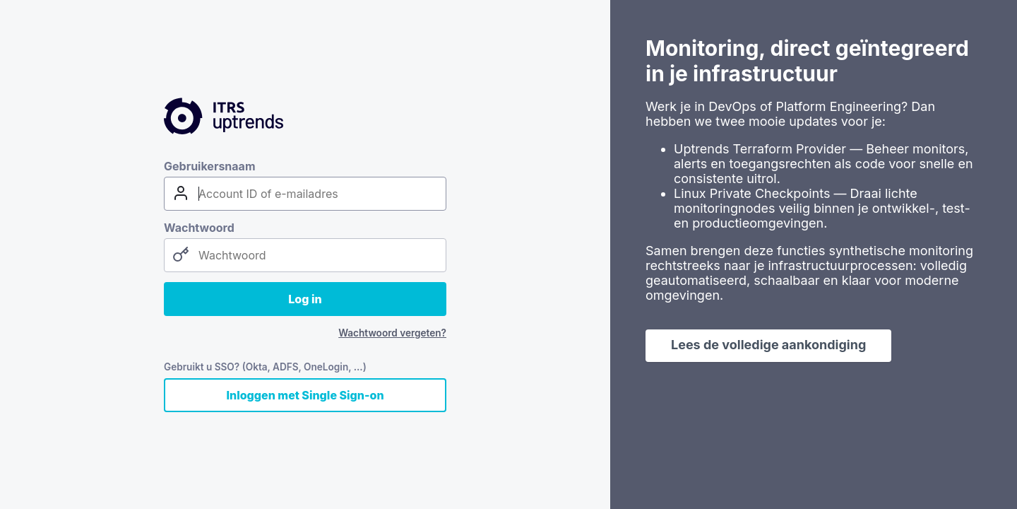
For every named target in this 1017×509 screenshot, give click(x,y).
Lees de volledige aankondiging (768, 344)
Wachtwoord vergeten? (392, 333)
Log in (304, 299)
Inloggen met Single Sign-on (304, 395)
